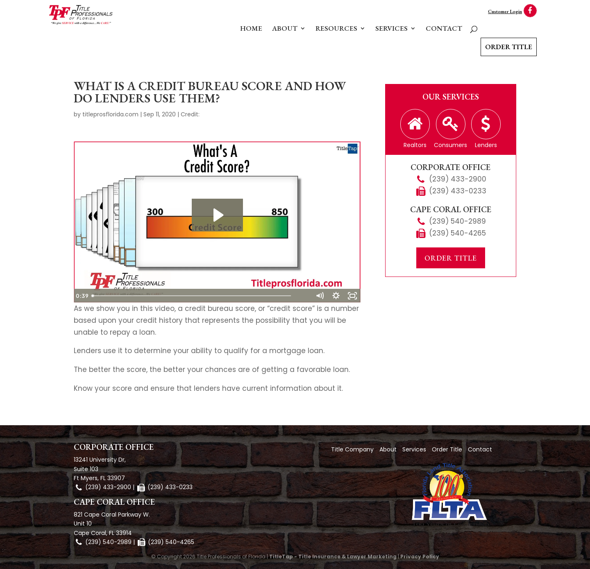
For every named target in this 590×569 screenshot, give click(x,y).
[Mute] (319, 296)
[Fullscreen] (352, 296)
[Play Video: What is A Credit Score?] (217, 215)
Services (391, 29)
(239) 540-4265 (457, 233)
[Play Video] (82, 296)
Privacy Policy (419, 556)
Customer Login (505, 11)
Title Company (352, 449)
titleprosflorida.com (110, 114)
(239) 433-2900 (457, 179)
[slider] (208, 296)
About (284, 29)
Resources (336, 29)
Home (251, 29)
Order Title (508, 46)
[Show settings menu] (336, 296)
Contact (444, 29)
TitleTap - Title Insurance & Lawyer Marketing (333, 556)
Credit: (190, 114)
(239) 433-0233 (457, 191)
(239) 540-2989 (457, 221)
